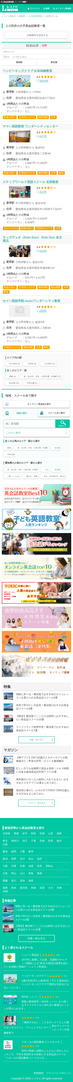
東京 (5, 840)
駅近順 (54, 62)
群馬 (50, 840)
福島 (59, 833)
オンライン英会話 (62, 8)
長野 (13, 858)
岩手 (24, 833)
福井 (39, 858)
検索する (62, 424)
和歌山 (49, 865)
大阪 (5, 865)
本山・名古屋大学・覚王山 (54, 476)
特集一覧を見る (36, 740)
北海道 (6, 833)
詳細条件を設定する (37, 35)
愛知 (5, 851)
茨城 (42, 840)
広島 (5, 873)
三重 (22, 851)
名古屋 (57, 448)
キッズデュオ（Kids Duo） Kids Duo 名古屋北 (32, 239)
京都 (22, 865)
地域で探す (21, 413)
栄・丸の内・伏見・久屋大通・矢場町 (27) (42, 376)
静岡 (13, 851)
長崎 (33, 887)
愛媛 (5, 880)
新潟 (5, 858)
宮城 (42, 833)
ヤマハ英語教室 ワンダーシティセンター (30, 126)
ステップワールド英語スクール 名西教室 (30, 182)
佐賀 (42, 887)
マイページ (34, 8)
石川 (22, 858)
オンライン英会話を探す (39, 404)
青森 (16, 833)
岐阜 (30, 851)
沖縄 (5, 891)
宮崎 (59, 887)
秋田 (33, 833)
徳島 (30, 880)
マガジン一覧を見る (36, 803)
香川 (13, 880)
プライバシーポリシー (58, 1073)
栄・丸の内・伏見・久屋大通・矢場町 (33, 448)
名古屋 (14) (14, 383)
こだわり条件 (13, 432)
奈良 (39, 865)
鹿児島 (23, 887)
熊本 (13, 887)
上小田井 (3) (49, 364)
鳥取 (30, 873)
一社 (46, 470)
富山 (30, 858)
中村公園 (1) (32, 383)
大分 (50, 887)
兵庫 (13, 865)
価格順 (19, 62)
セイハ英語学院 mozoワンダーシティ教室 (31, 301)
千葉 (33, 840)
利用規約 (39, 1073)
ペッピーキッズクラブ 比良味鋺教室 (27, 71)
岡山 (13, 873)
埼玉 (24, 840)
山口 (22, 873)
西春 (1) (12, 376)
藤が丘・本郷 (31, 476)
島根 (39, 873)
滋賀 (30, 865)
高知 (22, 880)
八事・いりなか (13, 476)
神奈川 (15, 840)
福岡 (5, 887)
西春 (9, 448)
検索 (46, 8)
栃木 (59, 840)
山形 (50, 833)
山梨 (5, 844)
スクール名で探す (56, 413)
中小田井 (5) (14, 364)
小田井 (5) (32, 364)
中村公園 (10, 454)
